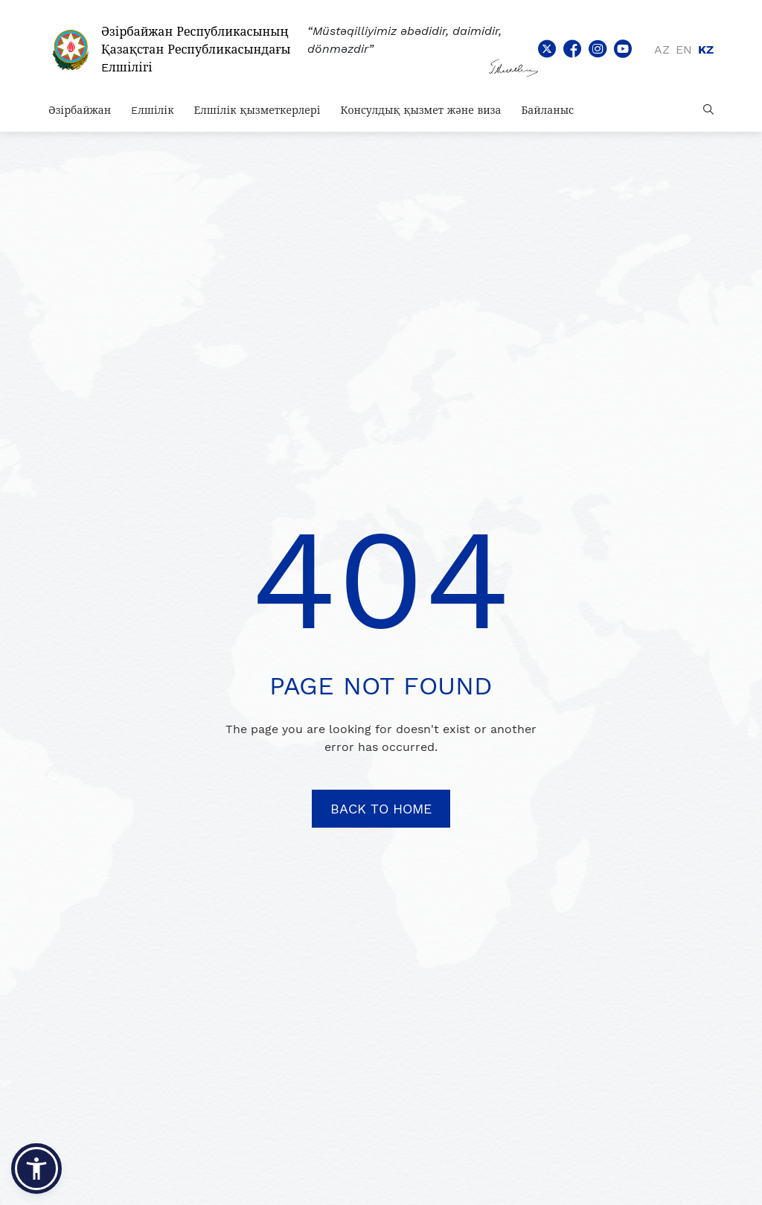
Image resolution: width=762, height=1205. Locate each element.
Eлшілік (152, 110)
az (662, 49)
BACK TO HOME (381, 808)
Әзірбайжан (79, 110)
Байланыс (547, 110)
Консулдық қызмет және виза (421, 110)
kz (706, 49)
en (684, 49)
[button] (36, 1168)
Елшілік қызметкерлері (256, 110)
